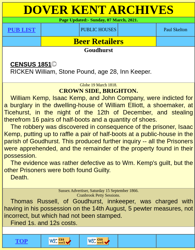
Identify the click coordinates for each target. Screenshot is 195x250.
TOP (21, 241)
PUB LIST (21, 29)
